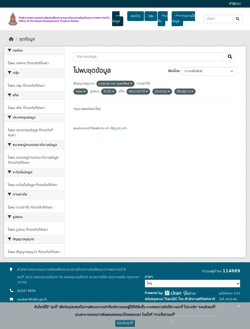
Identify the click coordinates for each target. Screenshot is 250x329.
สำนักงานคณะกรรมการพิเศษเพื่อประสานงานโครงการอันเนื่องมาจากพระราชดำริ (71, 269)
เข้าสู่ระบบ (235, 3)
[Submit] (238, 19)
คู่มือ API (121, 128)
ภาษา (149, 276)
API (107, 128)
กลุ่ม (151, 16)
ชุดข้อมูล (116, 19)
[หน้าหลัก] (11, 39)
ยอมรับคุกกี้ (125, 323)
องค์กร (135, 16)
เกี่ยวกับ (162, 19)
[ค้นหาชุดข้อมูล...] (223, 19)
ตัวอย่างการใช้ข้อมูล (183, 19)
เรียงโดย (173, 71)
